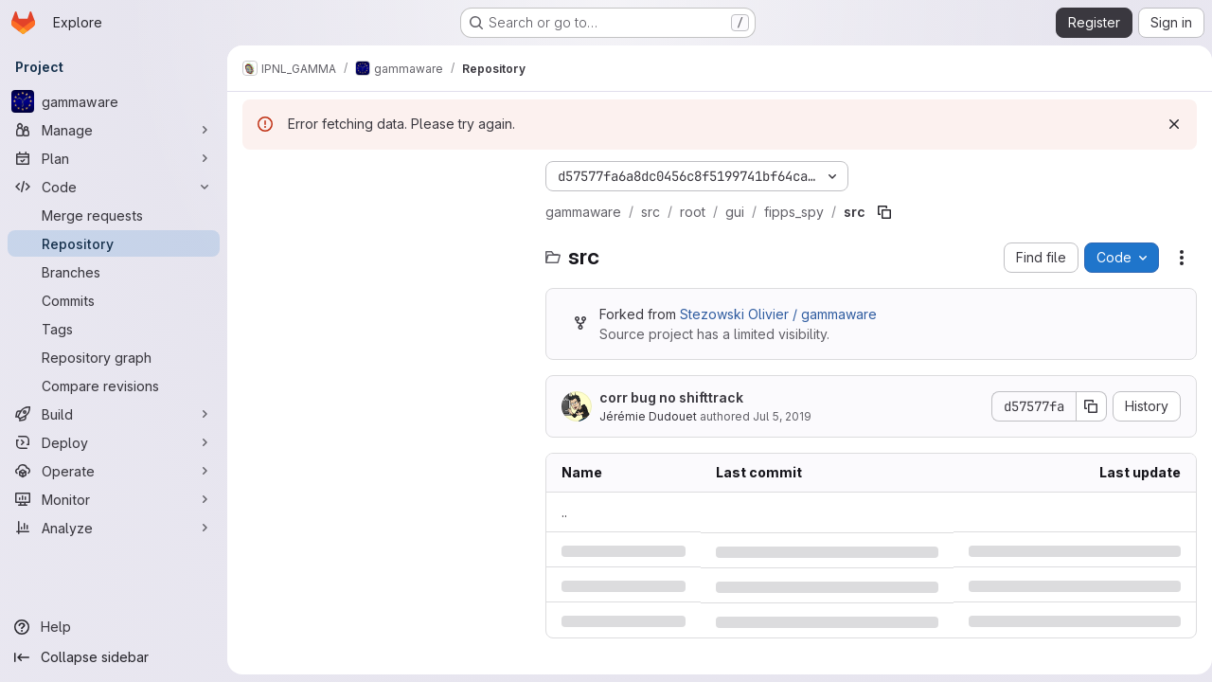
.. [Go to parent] (564, 512)
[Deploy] (114, 442)
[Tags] (114, 328)
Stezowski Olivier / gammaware (778, 314)
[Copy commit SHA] (1084, 406)
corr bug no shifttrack (671, 397)
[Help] (114, 627)
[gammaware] (114, 101)
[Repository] (114, 243)
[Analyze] (114, 527)
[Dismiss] (1166, 124)
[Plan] (114, 158)
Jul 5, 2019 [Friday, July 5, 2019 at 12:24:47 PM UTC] (782, 416)
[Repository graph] (114, 357)
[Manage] (114, 130)
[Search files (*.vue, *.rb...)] (384, 214)
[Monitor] (114, 499)
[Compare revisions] (114, 385)
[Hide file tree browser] (257, 176)
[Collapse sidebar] (114, 657)
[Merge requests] (114, 215)
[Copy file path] (884, 212)
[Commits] (114, 300)
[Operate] (114, 471)
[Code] (114, 186)
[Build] (114, 414)
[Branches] (114, 272)
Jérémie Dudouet (648, 416)
